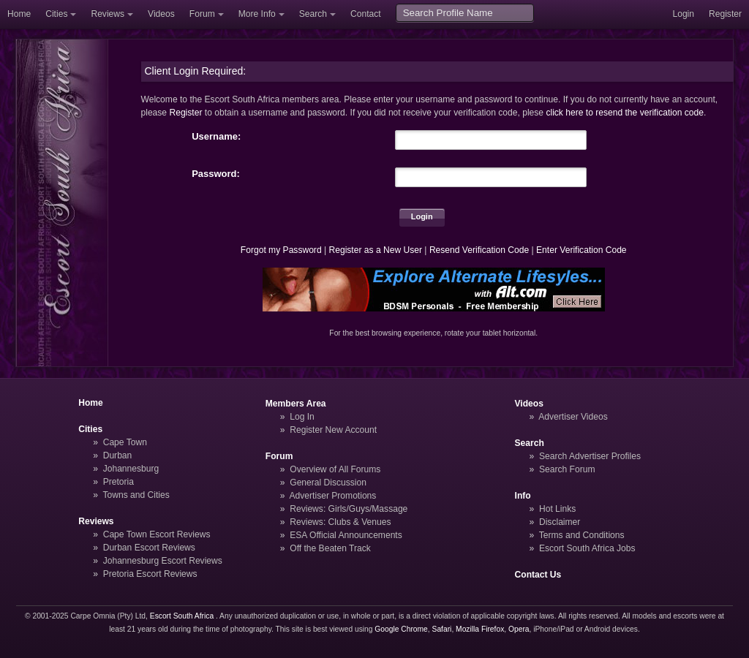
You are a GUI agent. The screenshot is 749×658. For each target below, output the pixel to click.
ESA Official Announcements (346, 535)
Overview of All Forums (335, 469)
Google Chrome (400, 629)
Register (725, 14)
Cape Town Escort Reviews (157, 534)
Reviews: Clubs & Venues (340, 522)
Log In (302, 417)
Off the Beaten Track (330, 548)
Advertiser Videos (572, 417)
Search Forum (567, 469)
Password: (216, 173)
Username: (216, 136)
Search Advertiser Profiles (590, 456)
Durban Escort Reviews (149, 547)
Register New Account (333, 430)
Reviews (107, 14)
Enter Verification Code (581, 250)
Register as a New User (375, 250)
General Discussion (328, 482)
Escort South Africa (182, 616)
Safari (442, 629)
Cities (56, 14)
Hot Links (557, 509)
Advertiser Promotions (333, 496)
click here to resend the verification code (625, 112)
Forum (202, 14)
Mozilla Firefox (480, 629)
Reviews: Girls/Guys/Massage (348, 509)
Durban (117, 455)
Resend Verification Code (479, 250)
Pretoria (118, 482)
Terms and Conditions (582, 535)
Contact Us (538, 575)
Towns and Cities (135, 495)
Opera (519, 629)
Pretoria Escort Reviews (150, 574)
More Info (257, 14)
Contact (365, 14)
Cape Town (125, 442)
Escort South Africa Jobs (587, 548)
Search (313, 14)
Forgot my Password (281, 250)
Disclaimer (559, 522)
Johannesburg (131, 469)
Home (19, 14)
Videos (161, 14)
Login (683, 14)
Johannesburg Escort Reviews (162, 561)
